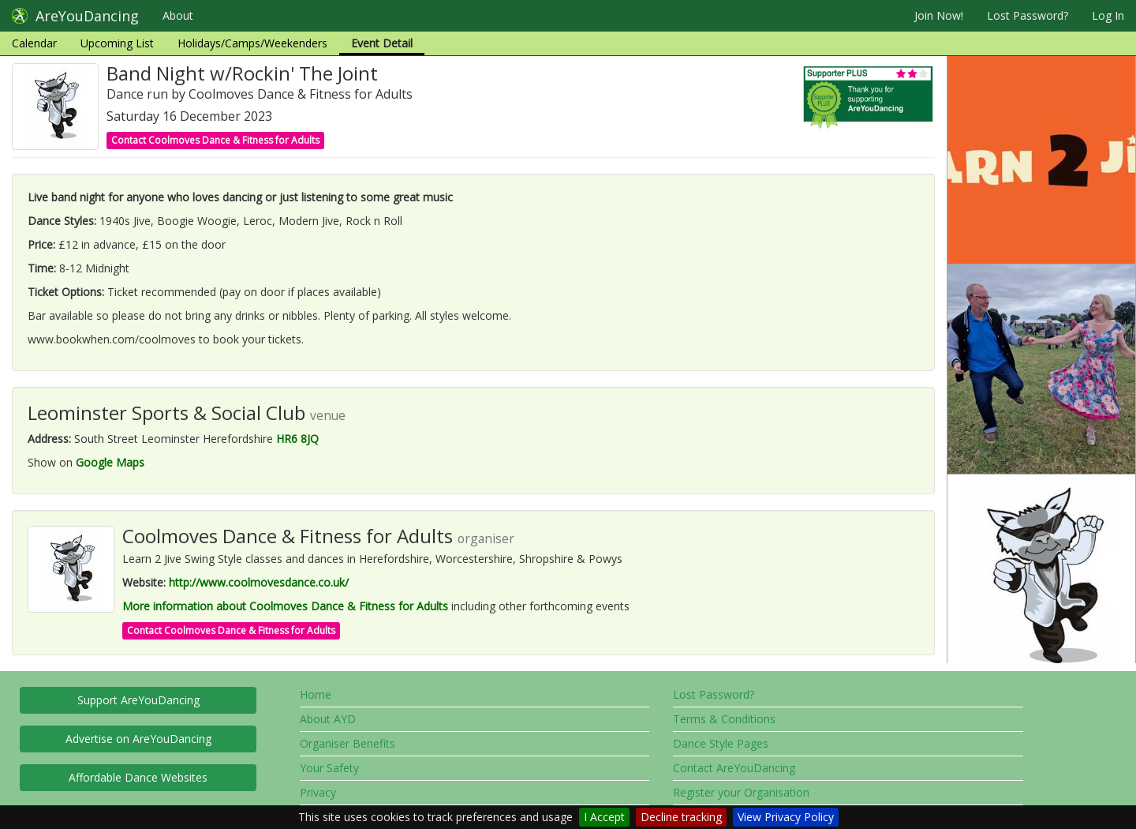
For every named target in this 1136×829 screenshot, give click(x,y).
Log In (1108, 15)
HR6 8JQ (297, 438)
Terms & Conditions (724, 718)
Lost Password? (1027, 15)
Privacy (318, 792)
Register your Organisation (741, 792)
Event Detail (382, 43)
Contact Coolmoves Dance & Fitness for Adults (215, 140)
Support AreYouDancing (138, 699)
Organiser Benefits (347, 743)
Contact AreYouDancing (734, 767)
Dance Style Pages (720, 743)
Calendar (34, 43)
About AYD (328, 718)
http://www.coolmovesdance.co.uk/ (259, 582)
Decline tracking (681, 816)
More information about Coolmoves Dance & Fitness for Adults (285, 605)
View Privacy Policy (786, 816)
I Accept (604, 816)
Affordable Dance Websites (138, 777)
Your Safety (329, 767)
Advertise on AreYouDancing (138, 738)
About (178, 15)
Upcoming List (117, 43)
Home (315, 694)
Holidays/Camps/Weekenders (252, 43)
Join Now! (938, 15)
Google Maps (110, 462)
